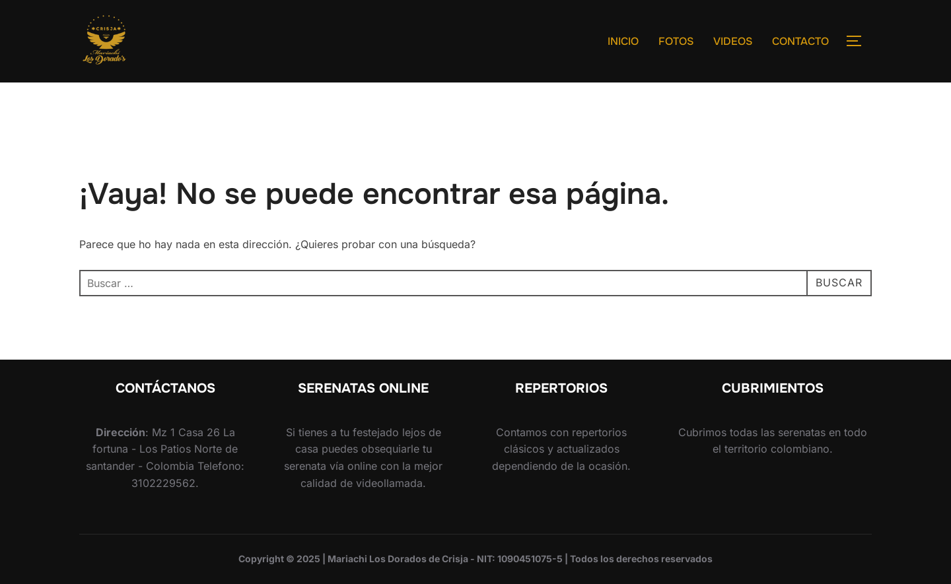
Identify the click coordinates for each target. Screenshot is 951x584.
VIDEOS (732, 41)
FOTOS (675, 41)
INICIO (623, 41)
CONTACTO (800, 41)
